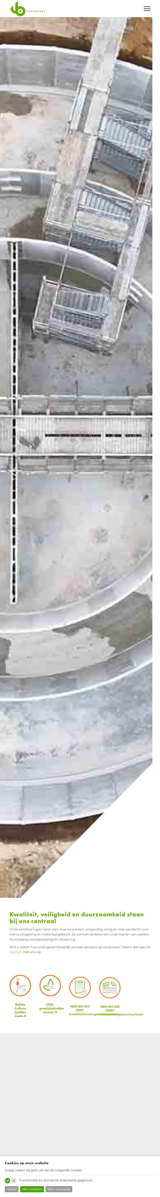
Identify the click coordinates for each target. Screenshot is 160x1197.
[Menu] (145, 8)
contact (16, 952)
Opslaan (12, 1189)
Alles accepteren (32, 1189)
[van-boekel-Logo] (28, 8)
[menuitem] (145, 8)
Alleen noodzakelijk (58, 1189)
